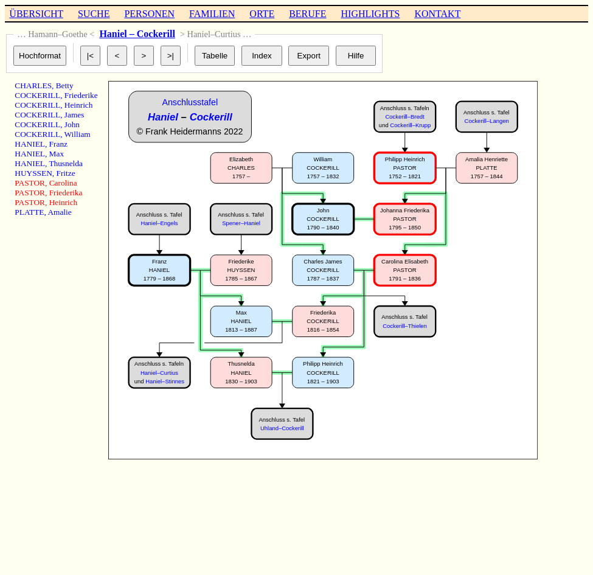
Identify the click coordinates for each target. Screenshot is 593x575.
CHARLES (33, 85)
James (74, 114)
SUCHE (93, 14)
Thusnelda (66, 163)
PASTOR (30, 182)
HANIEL (30, 143)
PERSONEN (149, 14)
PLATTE (29, 212)
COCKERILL (37, 95)
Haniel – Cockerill (137, 34)
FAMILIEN (212, 14)
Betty (65, 85)
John (72, 124)
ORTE (261, 14)
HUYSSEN (33, 173)
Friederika (66, 192)
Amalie (59, 212)
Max (56, 153)
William (77, 134)
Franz (58, 143)
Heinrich (78, 105)
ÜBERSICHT (36, 14)
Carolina (63, 182)
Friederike (81, 95)
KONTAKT (437, 14)
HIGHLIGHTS (370, 14)
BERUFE (307, 14)
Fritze (65, 173)
